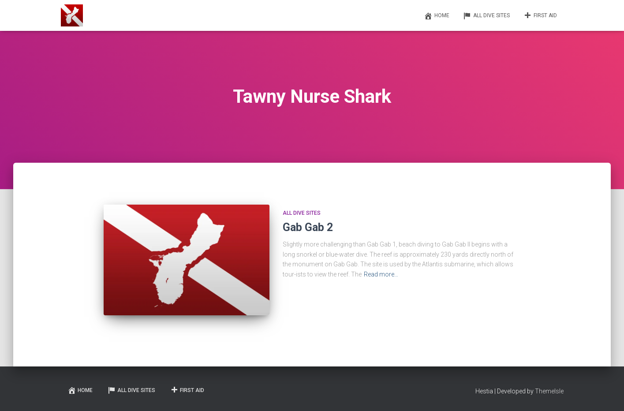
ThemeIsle (549, 391)
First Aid (540, 15)
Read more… (381, 274)
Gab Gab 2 (308, 227)
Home (436, 15)
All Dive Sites (486, 15)
